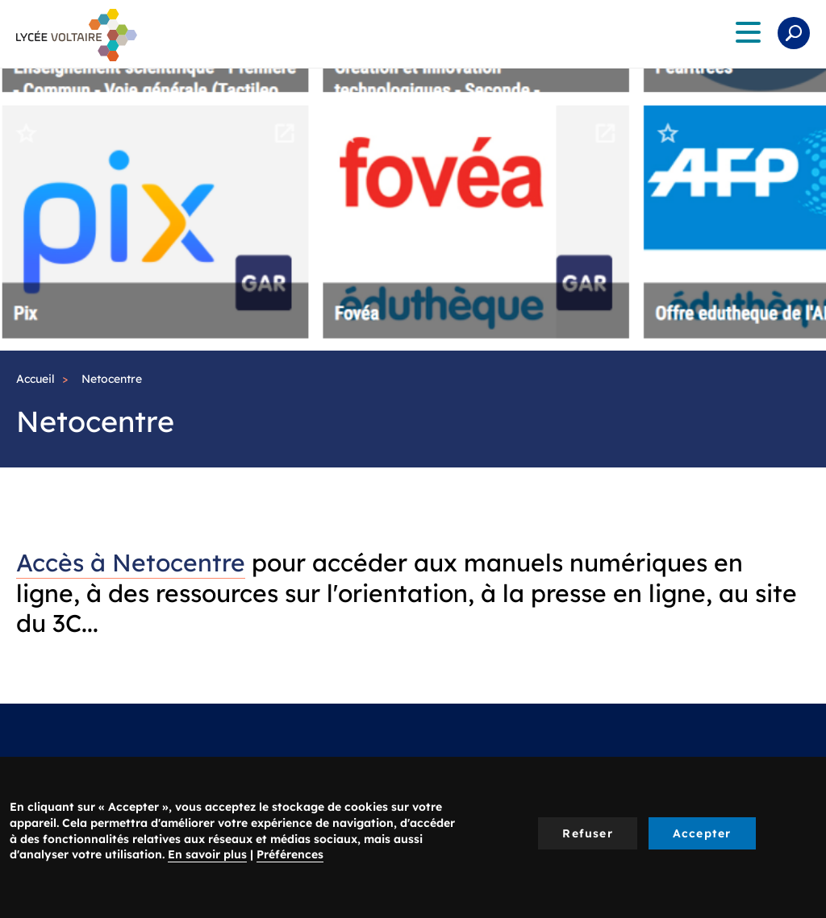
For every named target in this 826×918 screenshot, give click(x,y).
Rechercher (794, 33)
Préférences (290, 854)
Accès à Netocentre (130, 562)
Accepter (702, 833)
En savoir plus (207, 854)
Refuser (587, 833)
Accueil (35, 379)
